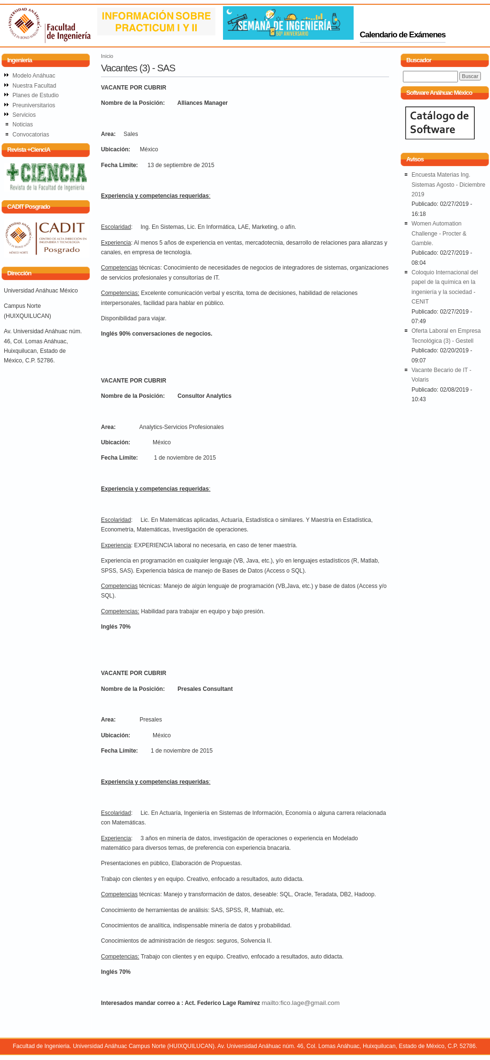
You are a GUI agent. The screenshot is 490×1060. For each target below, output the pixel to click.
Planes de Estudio (35, 95)
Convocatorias (30, 134)
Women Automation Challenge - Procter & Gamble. (439, 233)
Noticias (22, 124)
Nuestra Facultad (34, 85)
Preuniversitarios (33, 105)
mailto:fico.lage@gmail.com (301, 1002)
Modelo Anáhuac (33, 75)
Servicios (24, 115)
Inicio (107, 56)
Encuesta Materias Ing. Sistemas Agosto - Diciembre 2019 (448, 184)
